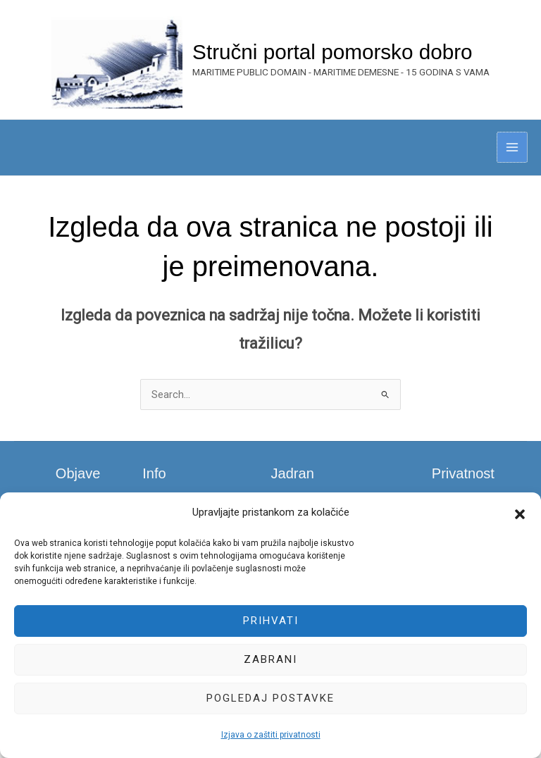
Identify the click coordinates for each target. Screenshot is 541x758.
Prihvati (271, 620)
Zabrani (270, 659)
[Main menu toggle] (512, 155)
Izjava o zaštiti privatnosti (271, 735)
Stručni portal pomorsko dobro (346, 55)
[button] (520, 513)
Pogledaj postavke (270, 698)
